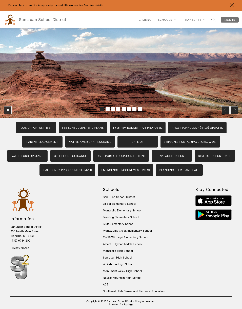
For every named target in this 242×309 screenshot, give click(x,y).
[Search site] (213, 20)
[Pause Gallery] (8, 110)
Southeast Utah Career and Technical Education (134, 291)
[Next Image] (234, 110)
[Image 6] (129, 109)
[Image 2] (108, 109)
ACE (105, 284)
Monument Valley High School (122, 271)
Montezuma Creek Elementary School (127, 230)
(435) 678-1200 (20, 240)
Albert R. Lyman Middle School (122, 244)
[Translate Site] (194, 20)
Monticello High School (118, 250)
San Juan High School (117, 257)
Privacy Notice (19, 248)
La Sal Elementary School (119, 203)
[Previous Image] (226, 110)
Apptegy (128, 304)
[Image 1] (102, 109)
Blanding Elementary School (121, 217)
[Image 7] (134, 109)
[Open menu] (145, 20)
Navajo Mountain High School (122, 277)
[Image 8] (140, 109)
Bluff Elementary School (118, 224)
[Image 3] (113, 109)
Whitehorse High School (118, 264)
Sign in (229, 20)
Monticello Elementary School (122, 210)
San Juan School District (119, 197)
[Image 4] (118, 109)
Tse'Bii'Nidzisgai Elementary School (125, 237)
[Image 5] (124, 109)
